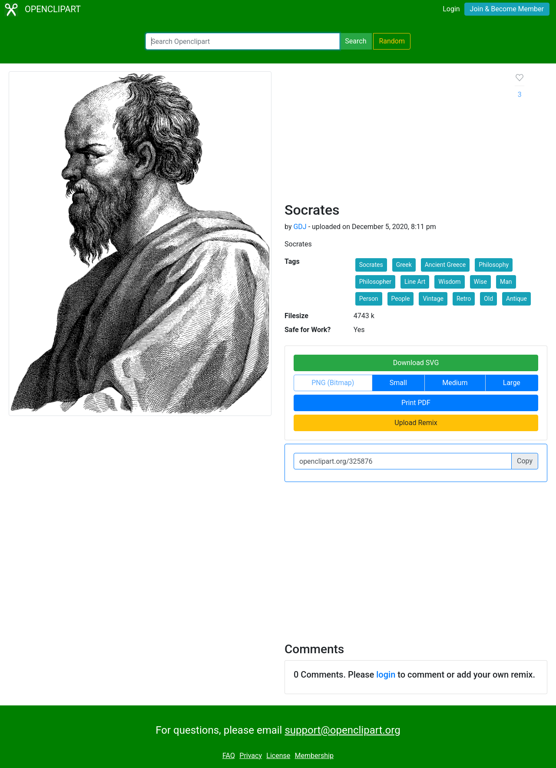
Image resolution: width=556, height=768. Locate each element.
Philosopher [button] (375, 281)
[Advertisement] (393, 136)
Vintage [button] (433, 298)
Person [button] (368, 298)
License (278, 755)
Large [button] (511, 383)
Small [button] (398, 383)
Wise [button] (480, 281)
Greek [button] (404, 264)
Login (451, 9)
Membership (314, 755)
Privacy (250, 755)
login (385, 674)
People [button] (400, 298)
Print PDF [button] (415, 403)
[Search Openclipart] (243, 41)
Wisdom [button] (449, 281)
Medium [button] (454, 383)
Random (392, 41)
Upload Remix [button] (415, 423)
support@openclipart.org (342, 730)
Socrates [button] (371, 264)
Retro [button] (464, 298)
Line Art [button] (414, 281)
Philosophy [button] (494, 264)
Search (355, 41)
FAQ (228, 755)
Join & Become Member (507, 9)
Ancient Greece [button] (445, 264)
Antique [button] (516, 298)
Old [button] (488, 298)
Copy (525, 461)
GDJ (299, 227)
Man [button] (506, 281)
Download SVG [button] (416, 363)
